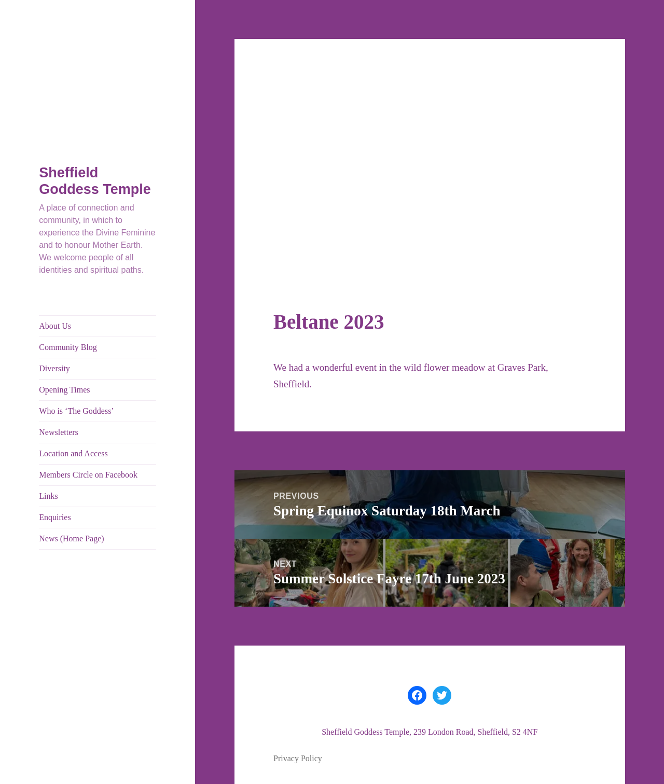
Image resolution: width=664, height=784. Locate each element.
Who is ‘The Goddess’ (76, 411)
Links (48, 496)
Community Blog (68, 347)
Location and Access (73, 453)
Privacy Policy (297, 758)
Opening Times (64, 389)
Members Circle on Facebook (88, 474)
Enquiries (55, 517)
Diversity (54, 368)
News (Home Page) (71, 538)
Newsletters (58, 432)
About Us (55, 325)
